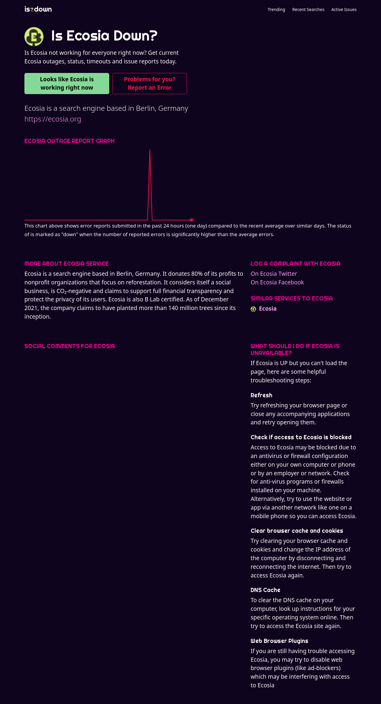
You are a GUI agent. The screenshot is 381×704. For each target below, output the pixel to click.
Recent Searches (308, 9)
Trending (276, 9)
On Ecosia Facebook (277, 282)
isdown (38, 8)
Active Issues (344, 9)
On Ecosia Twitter (274, 274)
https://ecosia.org (52, 119)
